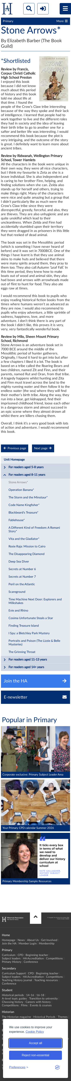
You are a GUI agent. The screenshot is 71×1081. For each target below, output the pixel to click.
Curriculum (8, 955)
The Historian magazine (16, 1017)
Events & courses (41, 1005)
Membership (46, 943)
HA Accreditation (33, 958)
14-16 (30, 995)
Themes (63, 1017)
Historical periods (13, 995)
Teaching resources (46, 980)
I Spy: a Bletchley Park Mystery (29, 633)
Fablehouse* (17, 520)
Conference (31, 962)
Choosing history (12, 1002)
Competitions (54, 958)
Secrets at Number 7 (22, 576)
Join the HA (9, 943)
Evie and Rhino (18, 610)
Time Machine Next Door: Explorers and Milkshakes (35, 601)
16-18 (40, 995)
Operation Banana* (21, 489)
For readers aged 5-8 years (23, 467)
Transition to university (43, 998)
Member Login (28, 943)
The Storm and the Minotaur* (28, 497)
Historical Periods (44, 1017)
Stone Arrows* (18, 482)
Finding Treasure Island (24, 625)
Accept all (35, 1043)
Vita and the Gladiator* (24, 538)
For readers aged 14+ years (23, 667)
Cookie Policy (35, 1031)
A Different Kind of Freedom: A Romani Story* (34, 529)
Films (24, 1005)
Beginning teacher (37, 955)
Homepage (8, 940)
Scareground (17, 591)
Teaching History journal (17, 980)
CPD (20, 955)
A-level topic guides (14, 998)
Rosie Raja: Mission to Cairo (27, 546)
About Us (33, 940)
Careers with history (38, 1002)
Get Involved (49, 940)
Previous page (14, 448)
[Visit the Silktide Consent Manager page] (57, 1067)
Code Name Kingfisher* (24, 505)
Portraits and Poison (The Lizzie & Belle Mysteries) (34, 642)
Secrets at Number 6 (22, 569)
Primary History (11, 962)
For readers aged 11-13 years (25, 660)
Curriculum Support (14, 973)
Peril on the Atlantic (22, 584)
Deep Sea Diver (19, 561)
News (21, 940)
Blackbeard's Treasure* (23, 512)
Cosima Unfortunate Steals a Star (31, 618)
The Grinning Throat (22, 652)
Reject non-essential (35, 1055)
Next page (43, 448)
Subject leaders (11, 958)
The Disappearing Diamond (26, 554)
